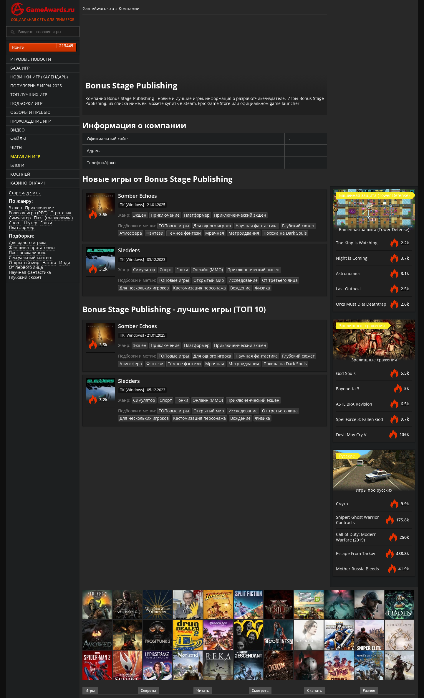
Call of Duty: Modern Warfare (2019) (358, 536)
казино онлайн (28, 183)
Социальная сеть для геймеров (42, 11)
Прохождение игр (30, 121)
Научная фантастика (30, 272)
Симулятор (20, 217)
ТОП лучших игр (28, 94)
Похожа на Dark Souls (270, 232)
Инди (64, 262)
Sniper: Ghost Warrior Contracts (359, 519)
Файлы (18, 138)
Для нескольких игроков (142, 286)
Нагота (49, 262)
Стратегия (60, 212)
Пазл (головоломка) (53, 217)
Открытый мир (24, 262)
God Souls (346, 373)
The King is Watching (358, 243)
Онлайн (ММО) (202, 268)
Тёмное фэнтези (178, 232)
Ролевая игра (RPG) (28, 212)
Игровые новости (30, 59)
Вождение (230, 286)
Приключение (39, 207)
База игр (19, 68)
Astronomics (349, 273)
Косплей (20, 174)
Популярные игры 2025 (36, 85)
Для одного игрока (28, 242)
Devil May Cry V (352, 434)
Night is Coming (353, 258)
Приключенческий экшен (231, 215)
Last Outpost (349, 289)
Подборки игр (26, 103)
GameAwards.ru (98, 8)
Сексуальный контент (31, 257)
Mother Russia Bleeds (359, 568)
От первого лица (26, 267)
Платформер (21, 227)
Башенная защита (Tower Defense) (374, 226)
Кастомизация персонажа (193, 286)
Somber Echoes (137, 195)
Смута (343, 503)
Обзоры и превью (30, 112)
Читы (16, 147)
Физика (251, 286)
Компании (129, 8)
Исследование (236, 278)
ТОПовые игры (172, 225)
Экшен (15, 207)
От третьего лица (269, 278)
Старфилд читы (25, 192)
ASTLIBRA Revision (355, 404)
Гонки (46, 222)
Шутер (30, 222)
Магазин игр (25, 156)
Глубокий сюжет (25, 277)
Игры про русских (374, 489)
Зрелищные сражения (373, 359)
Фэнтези (151, 232)
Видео (17, 130)
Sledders (129, 249)
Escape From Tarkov (357, 552)
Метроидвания (232, 232)
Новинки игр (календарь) (39, 77)
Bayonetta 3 (349, 388)
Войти (42, 47)
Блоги (17, 165)
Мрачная (206, 232)
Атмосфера (130, 232)
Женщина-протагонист (32, 247)
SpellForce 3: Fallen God (361, 419)
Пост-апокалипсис (27, 252)
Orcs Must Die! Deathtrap (363, 304)
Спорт (15, 222)
